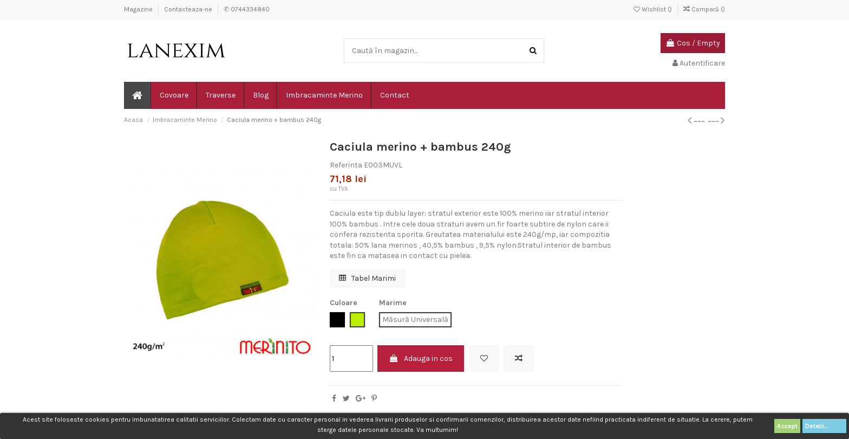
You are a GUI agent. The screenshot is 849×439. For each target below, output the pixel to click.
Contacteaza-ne (189, 9)
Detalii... (824, 426)
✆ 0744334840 (247, 9)
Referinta (346, 165)
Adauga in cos (421, 358)
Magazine (139, 9)
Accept (787, 426)
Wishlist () (654, 9)
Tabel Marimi (367, 278)
